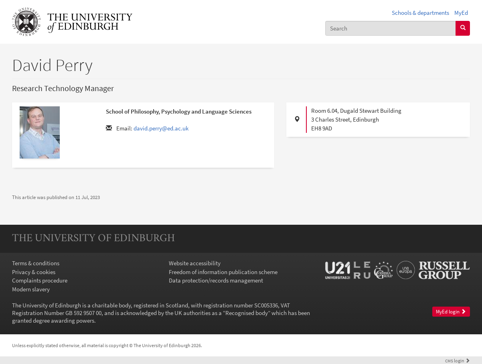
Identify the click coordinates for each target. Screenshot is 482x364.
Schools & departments (420, 12)
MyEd (461, 12)
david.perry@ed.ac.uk (161, 128)
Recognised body (246, 313)
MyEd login (451, 311)
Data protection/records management (216, 280)
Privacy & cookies (33, 272)
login (457, 361)
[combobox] (390, 28)
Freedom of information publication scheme (223, 272)
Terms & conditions (35, 263)
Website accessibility (195, 263)
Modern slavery (31, 289)
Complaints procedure (39, 280)
